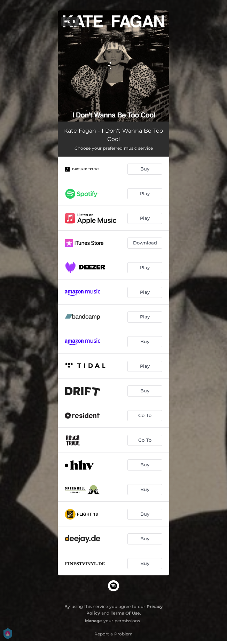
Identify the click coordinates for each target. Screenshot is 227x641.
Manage (93, 620)
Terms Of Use (125, 613)
